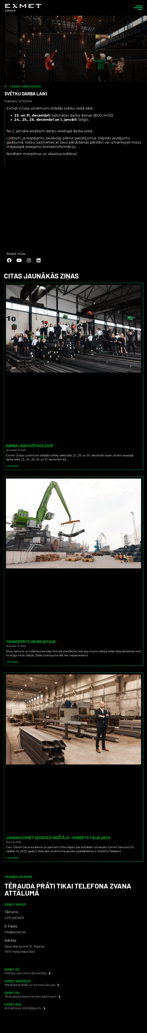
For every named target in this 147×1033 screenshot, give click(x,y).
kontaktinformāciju (59, 147)
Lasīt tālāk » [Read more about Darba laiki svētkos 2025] (12, 465)
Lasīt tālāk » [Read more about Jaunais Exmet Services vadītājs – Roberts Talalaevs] (12, 857)
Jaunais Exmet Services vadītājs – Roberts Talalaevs (58, 837)
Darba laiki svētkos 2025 (29, 445)
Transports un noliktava (31, 641)
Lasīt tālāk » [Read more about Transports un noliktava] (12, 661)
